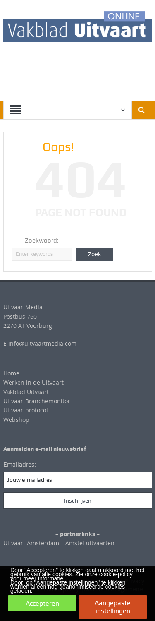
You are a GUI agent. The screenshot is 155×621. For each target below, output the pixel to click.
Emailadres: (19, 464)
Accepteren (42, 603)
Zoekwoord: (42, 240)
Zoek (94, 254)
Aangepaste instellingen (113, 607)
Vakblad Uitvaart (26, 392)
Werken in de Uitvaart (33, 382)
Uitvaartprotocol (25, 410)
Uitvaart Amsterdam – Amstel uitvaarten (58, 543)
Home (11, 373)
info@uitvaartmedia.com (42, 343)
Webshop (16, 420)
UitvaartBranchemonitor (36, 401)
